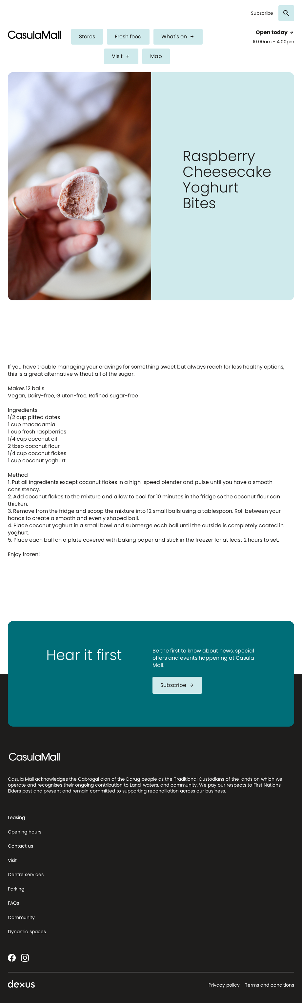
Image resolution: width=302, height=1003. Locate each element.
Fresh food (128, 36)
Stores (87, 36)
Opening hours (24, 832)
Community (21, 917)
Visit (121, 56)
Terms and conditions (269, 985)
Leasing (16, 817)
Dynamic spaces (27, 931)
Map (156, 56)
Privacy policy (224, 985)
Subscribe (262, 13)
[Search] (286, 13)
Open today (275, 32)
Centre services (26, 874)
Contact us (20, 846)
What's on (178, 36)
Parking (16, 889)
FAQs (13, 903)
